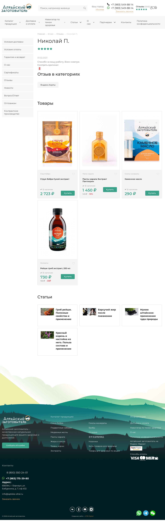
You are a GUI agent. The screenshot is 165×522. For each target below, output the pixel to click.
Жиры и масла (58, 441)
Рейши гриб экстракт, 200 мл (55, 268)
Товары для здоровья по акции (104, 451)
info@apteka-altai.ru (12, 494)
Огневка (93, 432)
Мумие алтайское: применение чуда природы (149, 315)
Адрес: (6, 482)
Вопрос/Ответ (11, 95)
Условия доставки (13, 41)
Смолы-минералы (98, 423)
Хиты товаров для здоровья (103, 446)
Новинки (93, 441)
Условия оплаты (12, 49)
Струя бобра (57, 423)
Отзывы (140, 6)
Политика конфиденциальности (146, 437)
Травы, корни (57, 446)
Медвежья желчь (59, 432)
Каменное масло (133, 179)
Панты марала (58, 437)
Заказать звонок (124, 11)
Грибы (92, 428)
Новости (8, 88)
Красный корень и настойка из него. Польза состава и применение (64, 342)
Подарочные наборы (61, 428)
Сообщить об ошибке (15, 445)
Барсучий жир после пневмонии (107, 313)
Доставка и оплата (139, 423)
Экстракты (56, 451)
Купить (68, 193)
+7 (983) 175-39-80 (17, 478)
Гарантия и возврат (14, 57)
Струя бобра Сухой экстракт (54, 179)
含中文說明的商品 (96, 437)
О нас (7, 65)
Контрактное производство (11, 112)
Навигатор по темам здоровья (145, 428)
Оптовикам (10, 103)
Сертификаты (11, 72)
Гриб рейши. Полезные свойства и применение (64, 315)
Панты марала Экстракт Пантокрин (94, 180)
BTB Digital (89, 516)
